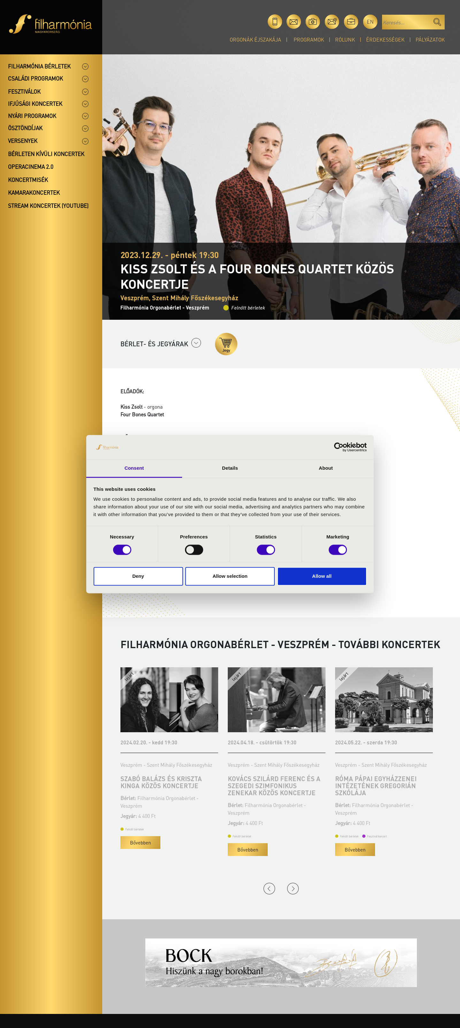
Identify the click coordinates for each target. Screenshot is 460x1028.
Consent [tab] (134, 468)
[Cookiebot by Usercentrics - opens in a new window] (339, 447)
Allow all (322, 576)
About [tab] (326, 468)
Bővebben (140, 842)
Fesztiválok (24, 91)
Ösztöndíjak (25, 127)
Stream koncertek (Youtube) (48, 205)
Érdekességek (385, 39)
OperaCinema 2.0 (30, 166)
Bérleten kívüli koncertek (46, 153)
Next (293, 888)
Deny (138, 576)
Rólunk (345, 39)
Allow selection (229, 576)
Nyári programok (32, 115)
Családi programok (35, 78)
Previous (269, 888)
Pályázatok (430, 39)
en (370, 21)
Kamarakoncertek (34, 192)
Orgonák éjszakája (255, 39)
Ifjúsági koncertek (35, 103)
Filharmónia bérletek (39, 66)
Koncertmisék (28, 179)
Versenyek (22, 140)
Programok (309, 39)
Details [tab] (230, 468)
